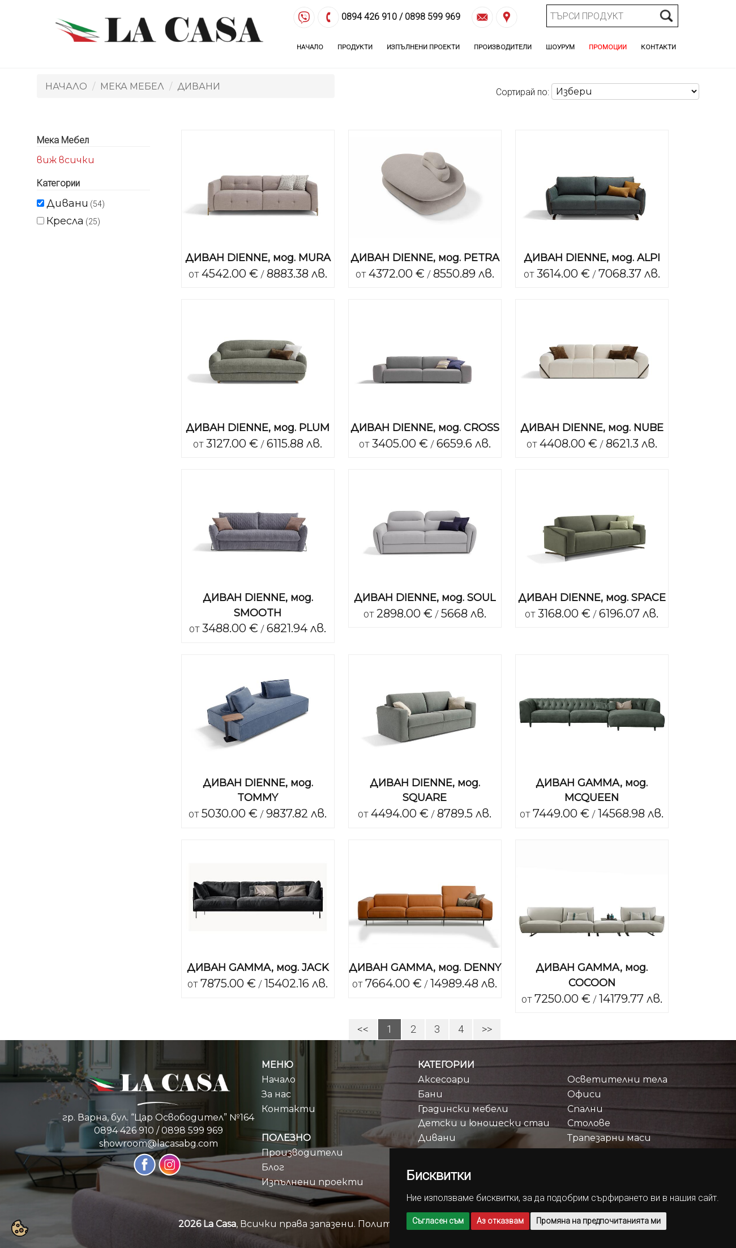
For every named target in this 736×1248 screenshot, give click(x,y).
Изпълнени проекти (312, 1182)
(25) (73, 221)
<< (363, 1029)
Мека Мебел (132, 86)
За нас (276, 1094)
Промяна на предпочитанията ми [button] (598, 1220)
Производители (503, 47)
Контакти (658, 47)
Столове (588, 1123)
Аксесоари (444, 1079)
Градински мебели (463, 1109)
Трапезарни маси (609, 1137)
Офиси (584, 1094)
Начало (310, 47)
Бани (430, 1094)
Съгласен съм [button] (438, 1220)
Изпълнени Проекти (423, 47)
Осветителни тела (617, 1079)
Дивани (198, 86)
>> (487, 1029)
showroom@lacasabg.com (158, 1143)
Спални (585, 1109)
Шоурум (560, 47)
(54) (75, 203)
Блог (273, 1167)
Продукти (355, 47)
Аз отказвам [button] (500, 1220)
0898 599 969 (432, 17)
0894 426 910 (369, 17)
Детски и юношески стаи (484, 1123)
